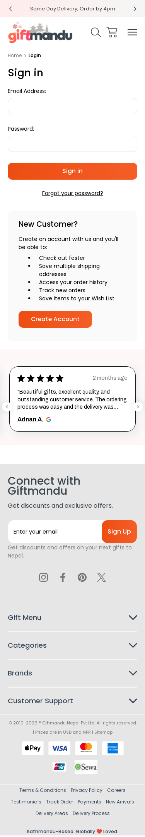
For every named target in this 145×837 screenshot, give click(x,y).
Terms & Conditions (42, 791)
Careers (116, 791)
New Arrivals (120, 803)
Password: (21, 129)
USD (67, 734)
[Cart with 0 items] (112, 32)
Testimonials (26, 803)
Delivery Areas (52, 815)
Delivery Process (91, 815)
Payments (89, 803)
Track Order (59, 803)
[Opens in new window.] (47, 419)
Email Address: (27, 91)
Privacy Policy (86, 791)
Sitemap (103, 734)
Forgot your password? (72, 193)
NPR (87, 734)
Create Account (55, 319)
